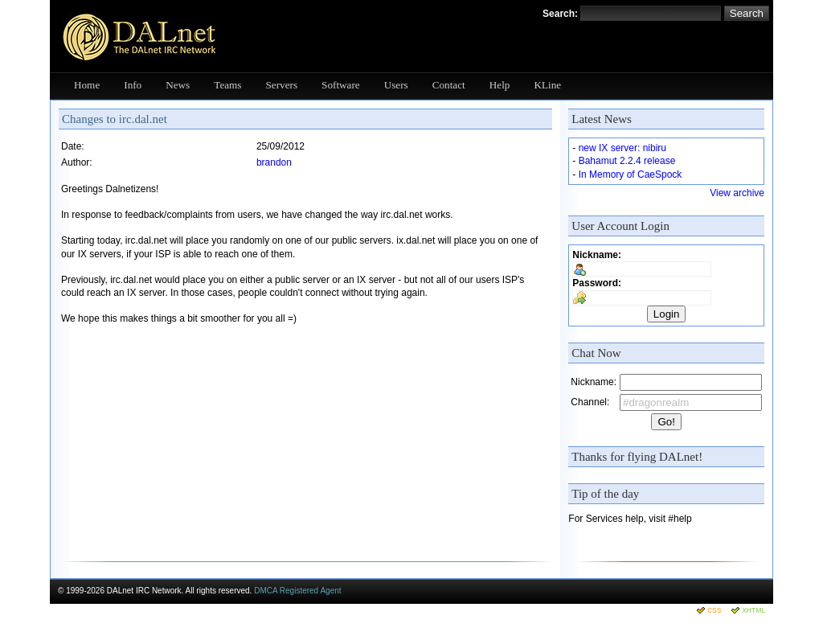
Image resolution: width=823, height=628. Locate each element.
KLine (547, 85)
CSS (714, 610)
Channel (589, 402)
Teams (227, 85)
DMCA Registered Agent (297, 590)
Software (340, 85)
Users (396, 85)
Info (132, 85)
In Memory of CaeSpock (630, 174)
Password (595, 283)
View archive (737, 193)
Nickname (595, 255)
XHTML (753, 610)
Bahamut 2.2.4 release (627, 160)
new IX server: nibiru (622, 148)
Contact (448, 85)
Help (499, 85)
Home (87, 85)
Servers (282, 85)
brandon (274, 162)
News (178, 85)
